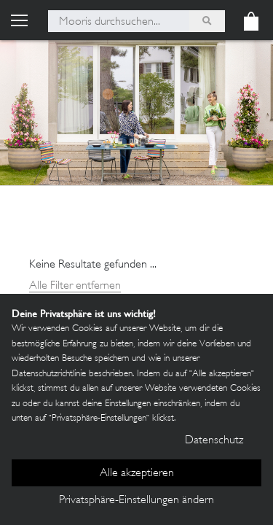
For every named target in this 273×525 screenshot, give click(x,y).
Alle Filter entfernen (75, 286)
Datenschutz (214, 440)
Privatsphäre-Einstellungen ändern (136, 500)
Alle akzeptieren (137, 473)
